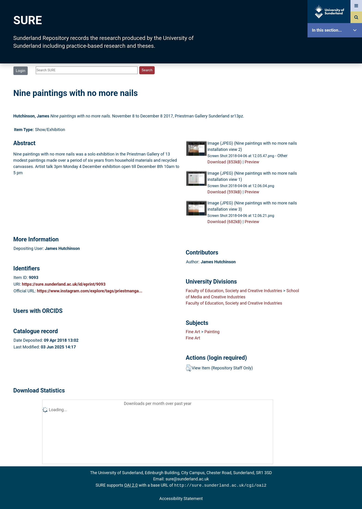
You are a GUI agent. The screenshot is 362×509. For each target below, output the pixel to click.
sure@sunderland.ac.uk (187, 478)
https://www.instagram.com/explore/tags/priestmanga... (89, 290)
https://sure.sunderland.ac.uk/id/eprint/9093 (64, 284)
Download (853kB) (225, 161)
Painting (212, 331)
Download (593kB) (225, 191)
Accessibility (336, 176)
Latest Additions (336, 118)
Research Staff (336, 147)
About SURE (336, 74)
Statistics (336, 132)
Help (336, 162)
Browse (336, 89)
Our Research (336, 59)
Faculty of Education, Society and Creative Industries (234, 290)
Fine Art (193, 331)
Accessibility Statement (181, 498)
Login (20, 70)
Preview (252, 161)
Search (336, 103)
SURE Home (336, 45)
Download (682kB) (225, 221)
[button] (188, 368)
